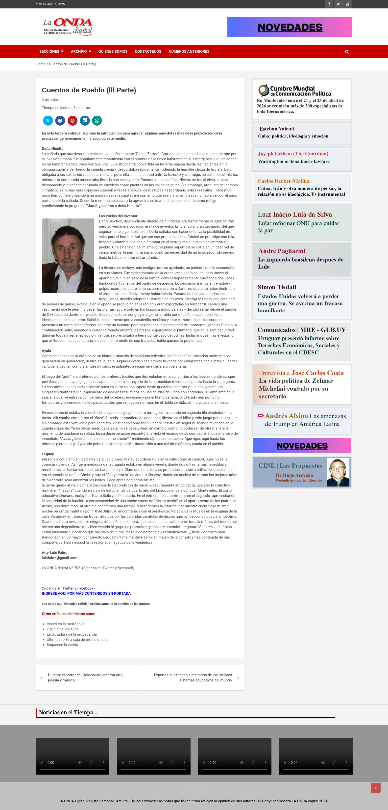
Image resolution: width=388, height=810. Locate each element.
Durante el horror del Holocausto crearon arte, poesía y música (85, 677)
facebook (125, 568)
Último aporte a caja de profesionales (77, 639)
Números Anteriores (189, 51)
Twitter (108, 568)
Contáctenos (148, 51)
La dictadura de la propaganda (72, 634)
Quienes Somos (112, 51)
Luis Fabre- (51, 100)
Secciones (49, 51)
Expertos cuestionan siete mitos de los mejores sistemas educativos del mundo (193, 677)
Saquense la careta (62, 645)
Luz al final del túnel (63, 629)
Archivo (79, 51)
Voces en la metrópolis (65, 624)
